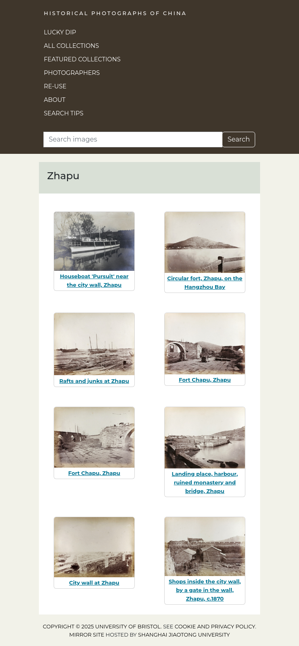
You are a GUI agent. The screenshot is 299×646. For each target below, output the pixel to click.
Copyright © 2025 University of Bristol (102, 626)
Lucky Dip (60, 32)
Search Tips (64, 113)
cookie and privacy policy (215, 626)
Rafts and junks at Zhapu (94, 381)
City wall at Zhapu (94, 582)
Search (238, 139)
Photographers (72, 73)
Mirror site (86, 635)
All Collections (71, 46)
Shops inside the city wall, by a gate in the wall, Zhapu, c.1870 (205, 590)
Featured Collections (82, 59)
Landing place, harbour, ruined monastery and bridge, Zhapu (205, 482)
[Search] (132, 139)
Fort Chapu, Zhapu (205, 379)
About (55, 100)
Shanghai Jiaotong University (184, 635)
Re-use (55, 86)
